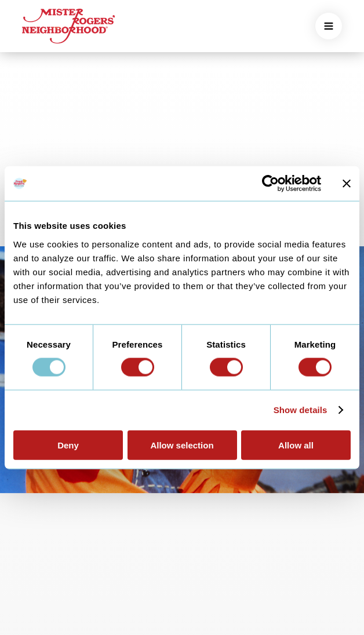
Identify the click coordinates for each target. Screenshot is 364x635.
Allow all (296, 445)
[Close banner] (347, 184)
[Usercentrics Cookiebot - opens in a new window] (270, 183)
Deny (68, 445)
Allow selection (181, 445)
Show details (300, 410)
